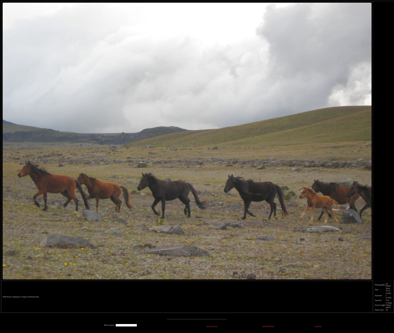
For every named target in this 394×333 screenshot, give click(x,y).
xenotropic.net (211, 326)
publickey (271, 326)
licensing (317, 326)
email (264, 326)
